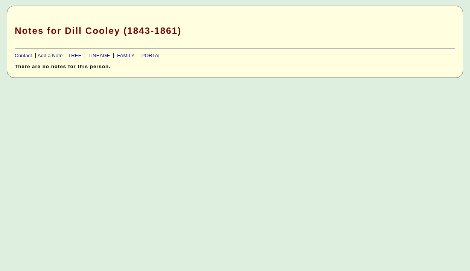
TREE (75, 55)
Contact (23, 55)
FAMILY (125, 55)
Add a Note (50, 55)
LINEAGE (99, 55)
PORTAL (151, 55)
